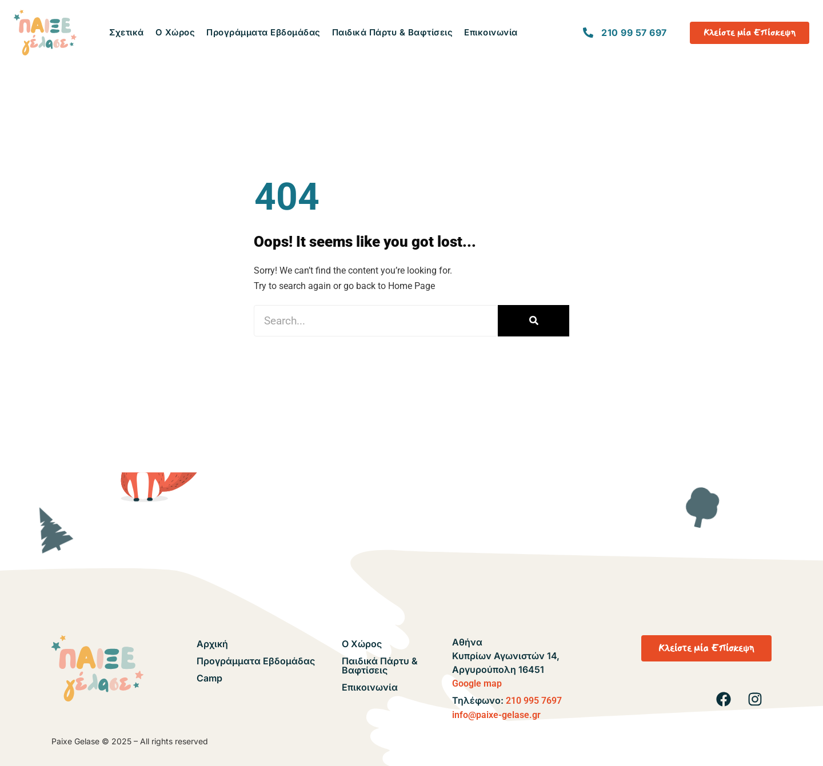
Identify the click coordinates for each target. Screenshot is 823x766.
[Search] (533, 320)
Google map (477, 683)
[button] (706, 648)
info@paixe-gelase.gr (496, 714)
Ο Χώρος (175, 32)
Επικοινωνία (491, 32)
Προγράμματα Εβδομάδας (263, 32)
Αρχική (212, 643)
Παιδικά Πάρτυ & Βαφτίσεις (392, 32)
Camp (209, 678)
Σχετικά (126, 32)
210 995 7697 (534, 700)
